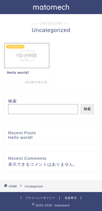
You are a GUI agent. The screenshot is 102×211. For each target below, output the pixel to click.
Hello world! (20, 137)
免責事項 (71, 197)
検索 (12, 101)
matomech (51, 7)
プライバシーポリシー (40, 197)
